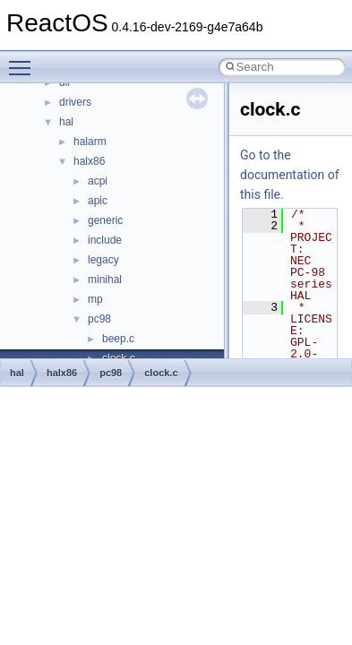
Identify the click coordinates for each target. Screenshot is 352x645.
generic (105, 220)
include (105, 240)
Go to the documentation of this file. (289, 175)
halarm (90, 141)
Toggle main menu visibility (24, 60)
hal (66, 122)
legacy (103, 260)
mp (95, 299)
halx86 (89, 161)
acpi (97, 181)
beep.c (118, 338)
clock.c (160, 372)
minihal (105, 279)
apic (97, 200)
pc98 (99, 319)
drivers (75, 102)
